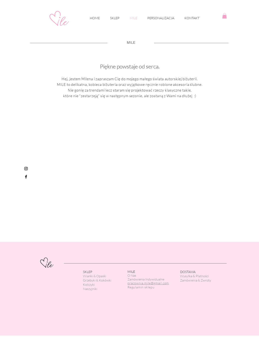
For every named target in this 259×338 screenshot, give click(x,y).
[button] (224, 15)
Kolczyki (89, 285)
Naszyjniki (90, 289)
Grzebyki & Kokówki (97, 280)
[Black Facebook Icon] (26, 176)
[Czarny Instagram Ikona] (26, 168)
